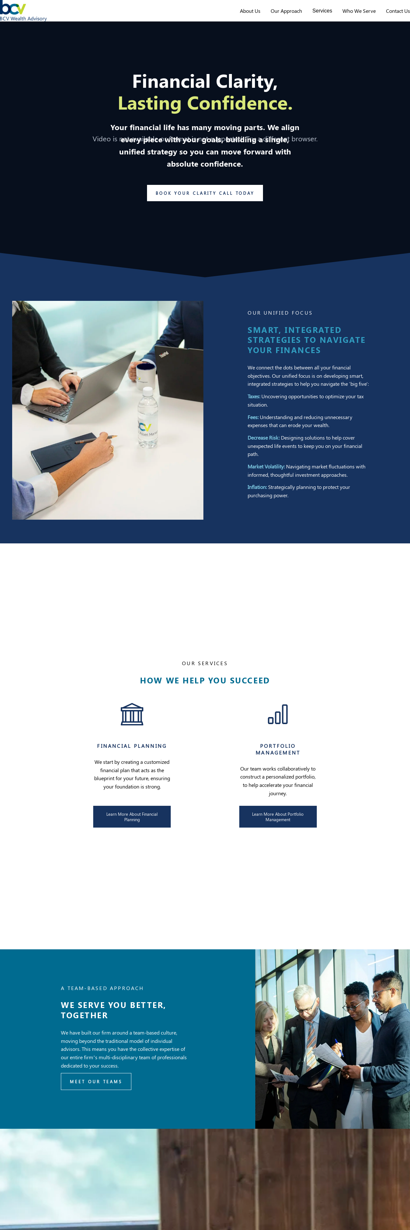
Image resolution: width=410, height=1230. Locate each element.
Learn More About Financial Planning (132, 828)
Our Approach (274, 16)
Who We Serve (347, 16)
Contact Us (386, 16)
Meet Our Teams (96, 1094)
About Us (238, 16)
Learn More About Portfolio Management (278, 828)
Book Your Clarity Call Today (205, 205)
